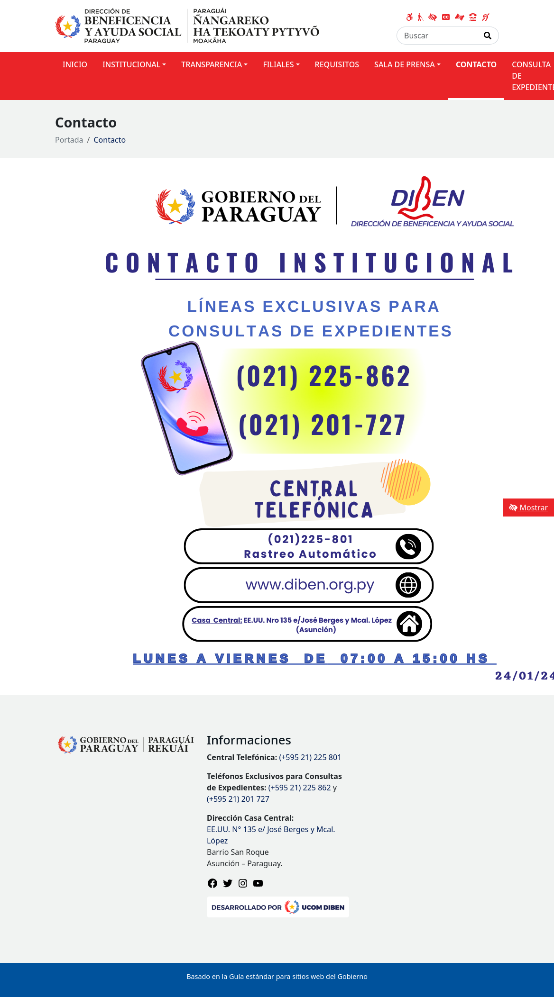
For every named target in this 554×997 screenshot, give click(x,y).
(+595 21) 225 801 (310, 757)
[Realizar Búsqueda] (488, 36)
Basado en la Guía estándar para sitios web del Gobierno (277, 976)
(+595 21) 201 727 (238, 799)
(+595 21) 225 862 (299, 787)
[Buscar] (437, 36)
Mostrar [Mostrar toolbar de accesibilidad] (528, 507)
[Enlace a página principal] (187, 25)
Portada (69, 140)
